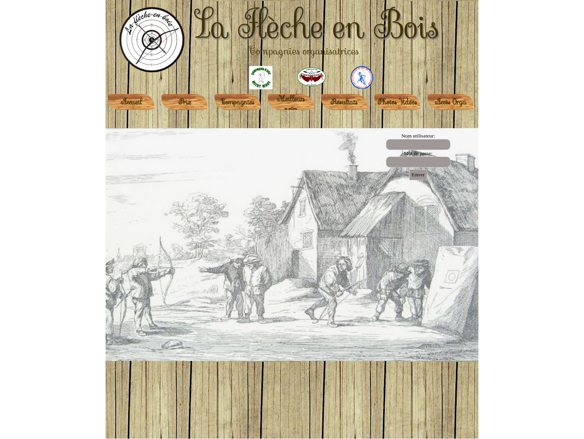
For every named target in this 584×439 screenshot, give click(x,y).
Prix (184, 102)
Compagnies (237, 102)
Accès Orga (450, 102)
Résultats (344, 102)
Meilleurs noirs (291, 104)
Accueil (131, 102)
